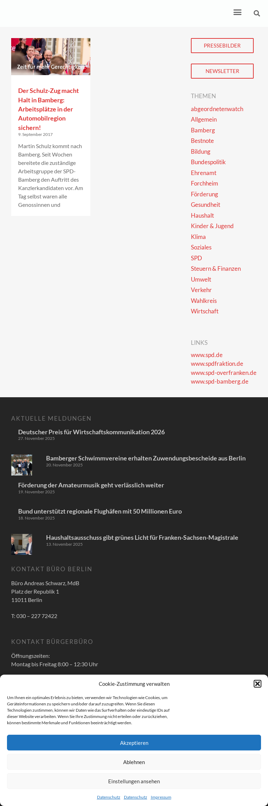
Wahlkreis (204, 300)
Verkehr (201, 289)
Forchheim (204, 183)
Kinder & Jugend (212, 226)
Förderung (204, 194)
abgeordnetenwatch (217, 108)
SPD (196, 258)
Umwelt (201, 279)
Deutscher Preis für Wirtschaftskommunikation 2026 (91, 432)
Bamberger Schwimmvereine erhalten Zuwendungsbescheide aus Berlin (146, 458)
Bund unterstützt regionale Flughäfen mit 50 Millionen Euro (100, 511)
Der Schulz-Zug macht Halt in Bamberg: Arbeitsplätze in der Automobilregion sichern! (48, 109)
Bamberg (203, 130)
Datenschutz (108, 797)
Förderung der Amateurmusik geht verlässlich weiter (91, 485)
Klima (198, 236)
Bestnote (202, 140)
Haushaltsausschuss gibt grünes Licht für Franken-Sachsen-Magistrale (142, 537)
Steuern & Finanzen (216, 268)
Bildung (200, 151)
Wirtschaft (204, 311)
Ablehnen (134, 762)
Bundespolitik (208, 162)
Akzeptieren (134, 743)
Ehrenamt (203, 172)
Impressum (161, 797)
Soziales (201, 247)
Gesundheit (205, 204)
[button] (257, 683)
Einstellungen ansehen (134, 781)
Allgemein (204, 119)
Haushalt (202, 215)
